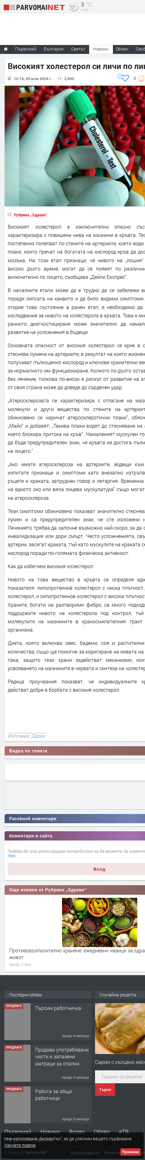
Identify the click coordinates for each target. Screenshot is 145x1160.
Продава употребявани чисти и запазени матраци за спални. (62, 1056)
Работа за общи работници (53, 1094)
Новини (100, 49)
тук (11, 855)
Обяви (102, 1131)
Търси (105, 1090)
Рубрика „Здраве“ (30, 215)
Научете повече (19, 1145)
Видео (77, 1131)
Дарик (38, 736)
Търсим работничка (58, 1008)
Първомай (17, 1131)
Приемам (130, 1152)
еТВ (124, 1131)
